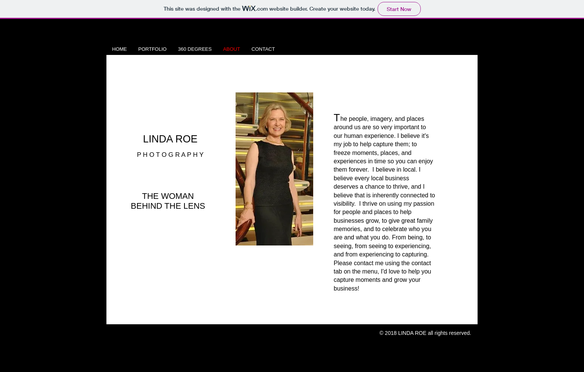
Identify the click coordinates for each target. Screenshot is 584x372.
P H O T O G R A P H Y (170, 154)
